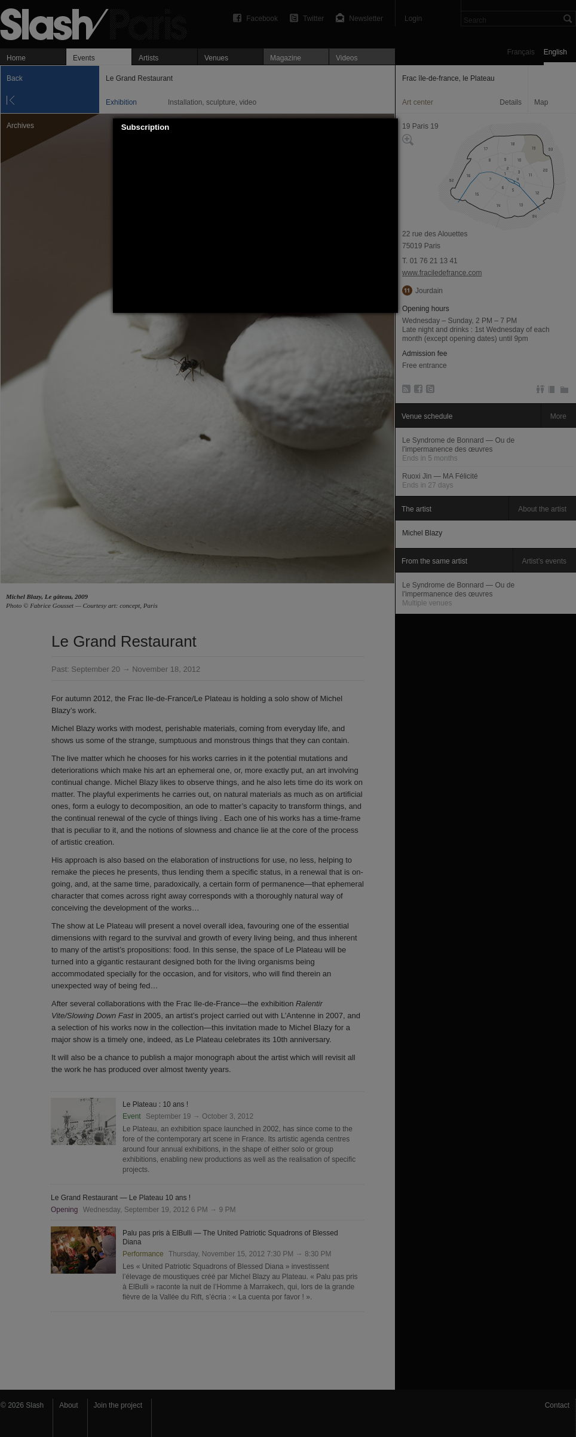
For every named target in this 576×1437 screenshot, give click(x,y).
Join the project (118, 1405)
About (68, 1405)
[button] (389, 127)
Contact (557, 1405)
